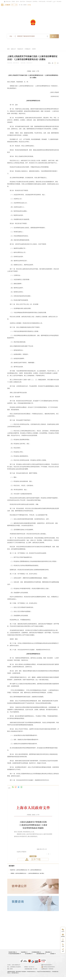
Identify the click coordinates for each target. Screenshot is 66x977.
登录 (12, 4)
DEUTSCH (22, 1)
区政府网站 (23, 952)
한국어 (17, 1)
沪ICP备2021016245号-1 (47, 964)
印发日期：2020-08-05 (13, 63)
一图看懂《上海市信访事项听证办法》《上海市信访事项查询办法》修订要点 (27, 873)
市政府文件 (20, 49)
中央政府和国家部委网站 (13, 953)
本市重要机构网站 (36, 952)
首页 (11, 9)
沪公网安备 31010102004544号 (48, 967)
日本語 (13, 1)
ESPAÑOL (35, 1)
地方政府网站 (28, 953)
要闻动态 (27, 9)
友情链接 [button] (53, 953)
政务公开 (36, 9)
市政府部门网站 (11, 952)
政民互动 (45, 9)
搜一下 (54, 36)
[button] (12, 952)
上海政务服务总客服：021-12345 (30, 968)
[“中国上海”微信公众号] (63, 930)
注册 (16, 4)
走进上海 (54, 9)
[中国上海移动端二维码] (63, 940)
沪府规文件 (27, 49)
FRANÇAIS (29, 1)
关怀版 (29, 4)
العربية (54, 1)
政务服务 (18, 9)
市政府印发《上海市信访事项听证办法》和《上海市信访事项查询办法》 (26, 869)
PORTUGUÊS (42, 1)
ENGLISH (7, 1)
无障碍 (24, 4)
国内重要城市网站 (41, 953)
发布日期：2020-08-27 (27, 63)
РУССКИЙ (49, 1)
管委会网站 (47, 952)
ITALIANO (58, 1)
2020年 (34, 49)
